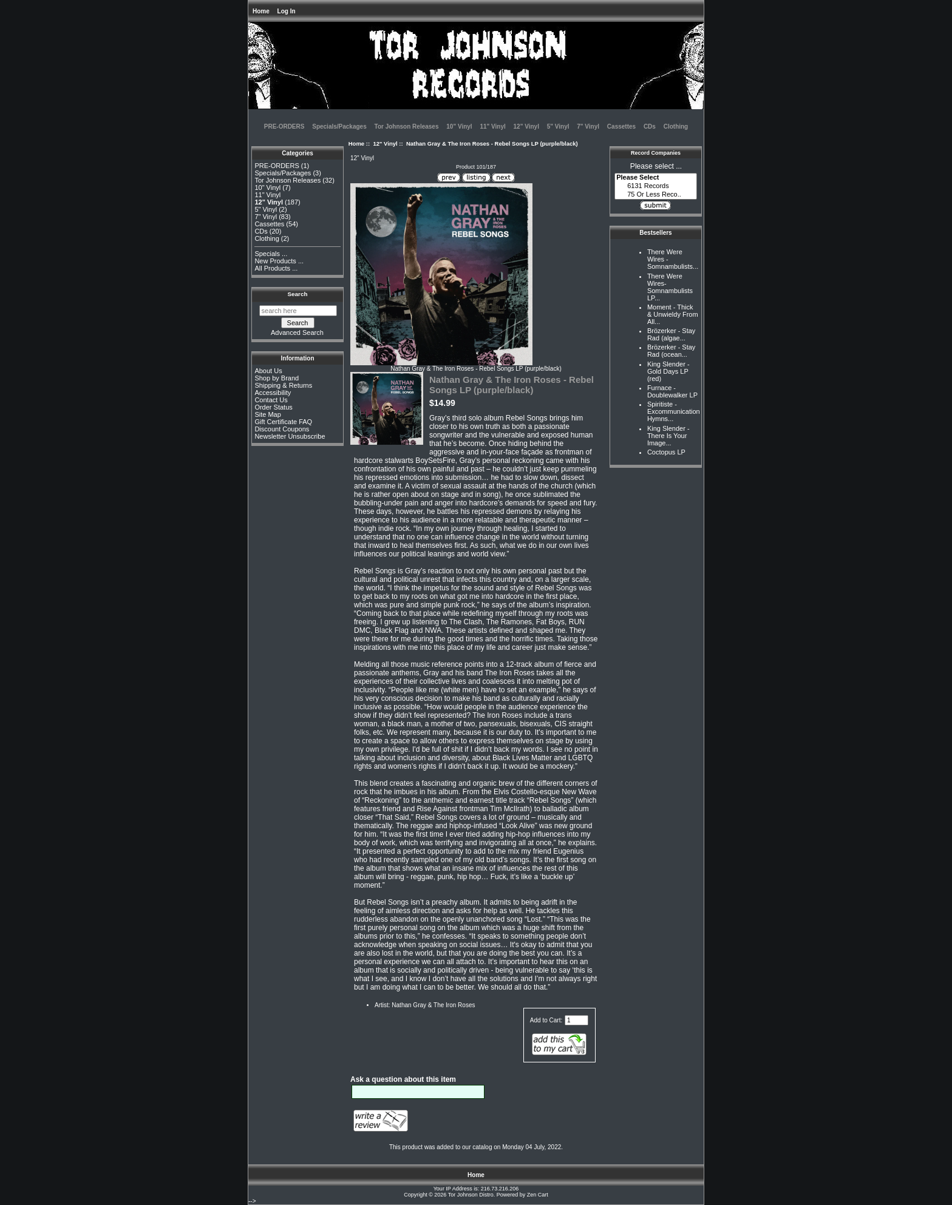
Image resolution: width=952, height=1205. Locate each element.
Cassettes (621, 126)
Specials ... (270, 253)
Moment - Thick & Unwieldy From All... (672, 314)
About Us (268, 370)
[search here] (298, 310)
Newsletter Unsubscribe (289, 436)
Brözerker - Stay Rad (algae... (671, 334)
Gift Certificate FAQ (283, 421)
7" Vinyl (588, 126)
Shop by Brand (276, 378)
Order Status (273, 407)
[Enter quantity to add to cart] (576, 1020)
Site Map (267, 414)
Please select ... (656, 166)
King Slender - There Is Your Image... (668, 436)
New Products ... (279, 261)
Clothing (676, 126)
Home (261, 11)
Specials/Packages (339, 126)
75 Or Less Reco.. (655, 195)
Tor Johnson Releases (407, 126)
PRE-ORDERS (284, 126)
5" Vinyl (558, 126)
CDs (650, 126)
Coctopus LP (666, 452)
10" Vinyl (459, 126)
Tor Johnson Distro (471, 1195)
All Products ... (276, 268)
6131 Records (655, 186)
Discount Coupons (281, 429)
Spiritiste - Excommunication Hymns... (673, 411)
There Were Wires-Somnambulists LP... (670, 287)
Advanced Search (297, 332)
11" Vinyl (492, 126)
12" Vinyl (385, 143)
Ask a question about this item (403, 1079)
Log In (286, 11)
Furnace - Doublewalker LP (672, 391)
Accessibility (272, 392)
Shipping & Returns (283, 385)
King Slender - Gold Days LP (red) (668, 371)
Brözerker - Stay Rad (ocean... (671, 350)
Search (298, 294)
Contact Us (270, 399)
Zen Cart (537, 1195)
